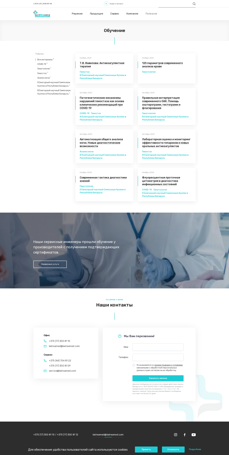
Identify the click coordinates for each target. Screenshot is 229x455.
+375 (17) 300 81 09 (60, 365)
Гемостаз (85, 72)
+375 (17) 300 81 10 (42, 4)
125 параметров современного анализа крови (162, 64)
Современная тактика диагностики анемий (103, 179)
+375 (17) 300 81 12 (67, 434)
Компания (132, 13)
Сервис (114, 13)
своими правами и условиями (168, 365)
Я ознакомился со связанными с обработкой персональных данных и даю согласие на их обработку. (160, 368)
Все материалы (45, 59)
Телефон (123, 357)
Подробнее (195, 449)
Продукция (96, 13)
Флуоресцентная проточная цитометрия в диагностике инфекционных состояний (161, 181)
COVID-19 (84, 113)
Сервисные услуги (50, 264)
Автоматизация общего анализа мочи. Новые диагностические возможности (101, 143)
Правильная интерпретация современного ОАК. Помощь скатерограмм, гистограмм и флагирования (161, 103)
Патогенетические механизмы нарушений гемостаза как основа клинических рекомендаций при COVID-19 (102, 103)
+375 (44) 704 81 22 (60, 360)
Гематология (149, 72)
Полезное (151, 13)
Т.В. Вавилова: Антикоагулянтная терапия (102, 64)
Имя (126, 347)
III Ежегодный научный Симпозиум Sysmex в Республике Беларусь (103, 77)
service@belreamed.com (62, 370)
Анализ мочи (86, 151)
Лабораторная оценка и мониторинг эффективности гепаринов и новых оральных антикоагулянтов (166, 143)
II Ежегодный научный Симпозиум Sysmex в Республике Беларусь (103, 191)
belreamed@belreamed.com (64, 346)
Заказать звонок (158, 378)
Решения (77, 13)
